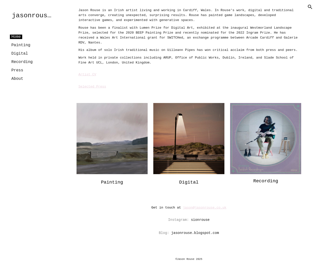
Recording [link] (22, 62)
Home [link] (16, 37)
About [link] (17, 79)
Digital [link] (19, 53)
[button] (310, 7)
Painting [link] (20, 45)
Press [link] (17, 70)
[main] (189, 48)
